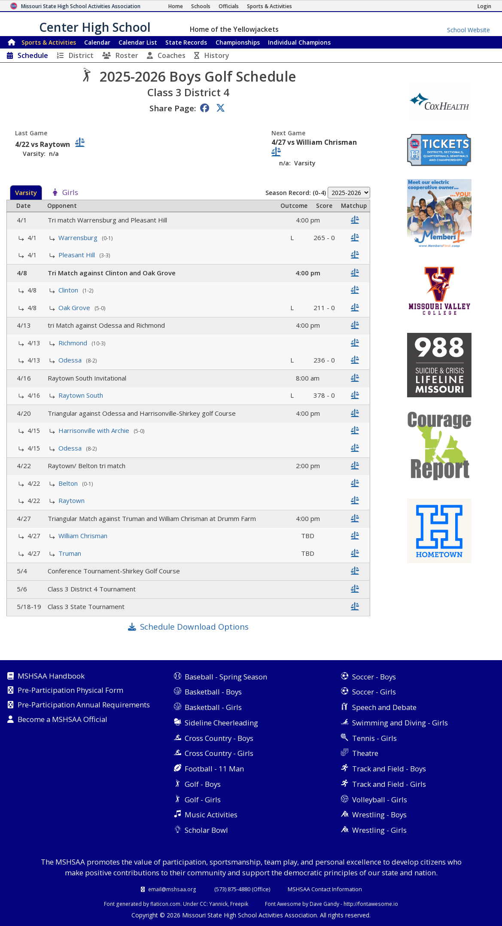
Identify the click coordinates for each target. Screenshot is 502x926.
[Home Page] (175, 6)
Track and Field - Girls (389, 784)
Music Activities (211, 814)
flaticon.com (165, 903)
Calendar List (138, 42)
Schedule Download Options (194, 626)
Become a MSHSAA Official (62, 720)
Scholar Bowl (206, 830)
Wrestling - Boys (379, 814)
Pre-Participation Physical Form (70, 690)
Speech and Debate (384, 707)
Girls (70, 193)
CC (203, 903)
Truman (70, 553)
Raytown (72, 500)
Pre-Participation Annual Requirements (84, 705)
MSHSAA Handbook (51, 676)
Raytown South (81, 395)
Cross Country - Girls (219, 753)
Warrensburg (78, 237)
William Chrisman (83, 535)
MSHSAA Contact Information (325, 889)
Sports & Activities (48, 42)
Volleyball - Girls (379, 799)
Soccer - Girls (374, 692)
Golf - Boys (203, 784)
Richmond (73, 342)
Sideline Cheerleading (221, 723)
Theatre (365, 753)
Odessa (70, 360)
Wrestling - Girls (379, 830)
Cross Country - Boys (219, 738)
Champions (299, 42)
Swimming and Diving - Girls (400, 723)
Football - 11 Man (214, 769)
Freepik (239, 903)
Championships (238, 42)
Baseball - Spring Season (226, 677)
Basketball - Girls (213, 707)
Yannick (218, 903)
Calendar (97, 42)
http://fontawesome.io (371, 903)
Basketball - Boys (213, 692)
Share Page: (172, 108)
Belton (68, 483)
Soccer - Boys (374, 677)
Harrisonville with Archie (94, 430)
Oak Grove (75, 307)
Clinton (69, 290)
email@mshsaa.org (172, 889)
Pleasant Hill (77, 254)
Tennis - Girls (374, 738)
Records (186, 42)
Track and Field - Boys (389, 769)
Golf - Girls (203, 799)
